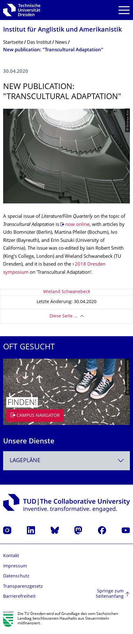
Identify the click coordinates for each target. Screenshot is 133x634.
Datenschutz (16, 576)
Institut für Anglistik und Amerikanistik (62, 30)
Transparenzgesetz (23, 587)
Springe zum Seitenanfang (110, 594)
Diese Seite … (63, 316)
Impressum (15, 566)
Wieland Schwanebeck (66, 292)
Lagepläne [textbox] (25, 460)
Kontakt (11, 556)
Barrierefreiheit (19, 597)
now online (77, 224)
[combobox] (66, 460)
